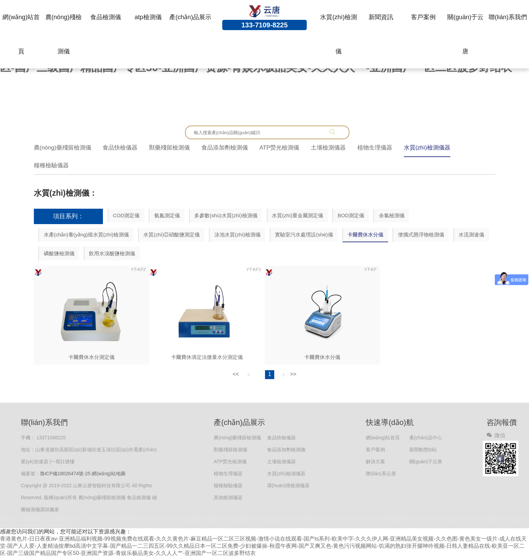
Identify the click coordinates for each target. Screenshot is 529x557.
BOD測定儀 (351, 215)
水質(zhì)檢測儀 (338, 34)
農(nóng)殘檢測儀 (63, 34)
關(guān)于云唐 (465, 34)
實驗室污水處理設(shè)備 (304, 234)
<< (236, 374)
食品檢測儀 (105, 17)
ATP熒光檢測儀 (280, 147)
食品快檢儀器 (120, 147)
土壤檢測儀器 (328, 147)
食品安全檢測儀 (232, 518)
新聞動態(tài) (423, 449)
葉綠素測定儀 (501, 518)
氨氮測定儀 (167, 215)
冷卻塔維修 (117, 518)
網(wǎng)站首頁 (21, 34)
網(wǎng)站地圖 (108, 473)
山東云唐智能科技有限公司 (55, 525)
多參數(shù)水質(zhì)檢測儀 (225, 215)
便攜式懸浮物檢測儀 (421, 234)
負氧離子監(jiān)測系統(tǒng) (52, 518)
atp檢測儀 (148, 17)
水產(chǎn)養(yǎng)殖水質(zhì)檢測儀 (86, 234)
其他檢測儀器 (228, 497)
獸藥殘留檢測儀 (169, 147)
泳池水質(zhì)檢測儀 (237, 234)
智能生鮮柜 (11, 518)
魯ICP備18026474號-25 (65, 473)
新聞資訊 (381, 17)
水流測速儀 (471, 234)
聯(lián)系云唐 (381, 473)
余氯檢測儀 (392, 215)
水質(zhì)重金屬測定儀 (297, 215)
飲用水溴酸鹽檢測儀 (112, 253)
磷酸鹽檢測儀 (59, 253)
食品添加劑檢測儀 (224, 147)
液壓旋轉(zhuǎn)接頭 (150, 518)
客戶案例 (423, 17)
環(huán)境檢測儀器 (288, 485)
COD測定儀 (126, 215)
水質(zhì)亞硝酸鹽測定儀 (171, 234)
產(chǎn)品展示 (190, 17)
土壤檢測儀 (475, 518)
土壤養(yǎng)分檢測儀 (363, 518)
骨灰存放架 (93, 518)
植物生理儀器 (374, 147)
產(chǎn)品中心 (425, 437)
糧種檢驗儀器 (51, 165)
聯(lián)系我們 (508, 17)
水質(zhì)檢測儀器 (427, 147)
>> (293, 374)
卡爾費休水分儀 (365, 234)
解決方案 (375, 461)
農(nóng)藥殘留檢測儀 (62, 147)
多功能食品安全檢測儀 (441, 518)
